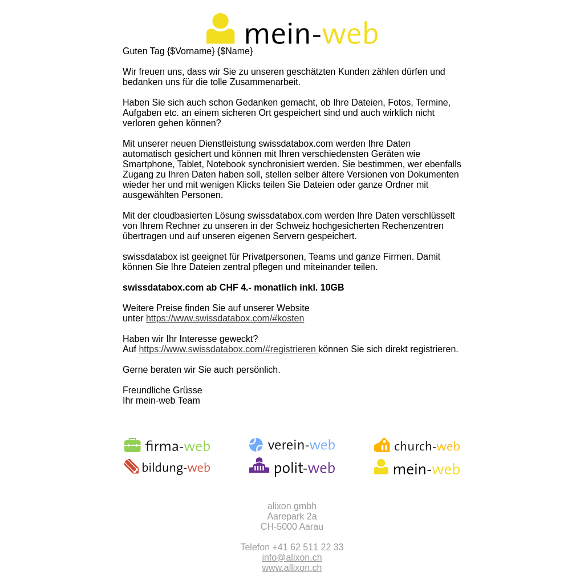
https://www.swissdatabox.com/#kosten (225, 318)
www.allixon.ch (292, 568)
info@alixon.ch (292, 557)
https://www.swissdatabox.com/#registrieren (228, 349)
